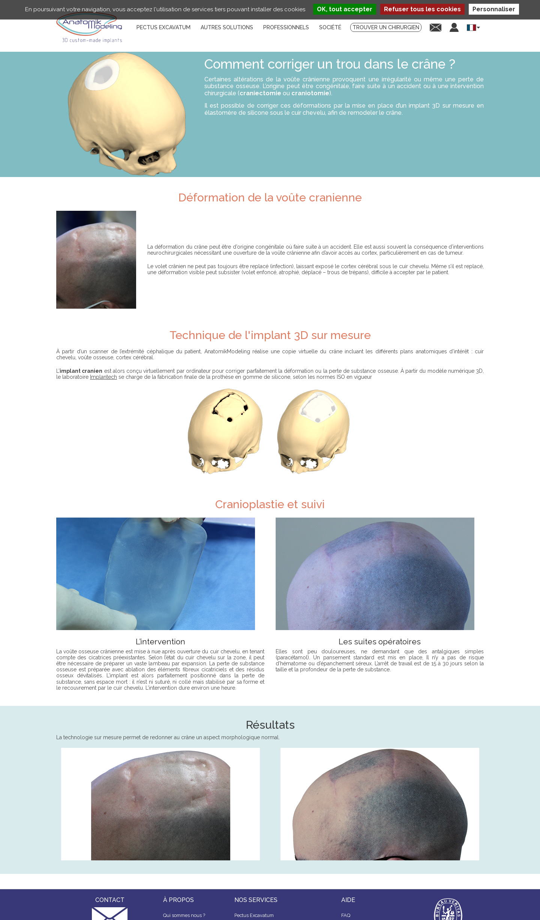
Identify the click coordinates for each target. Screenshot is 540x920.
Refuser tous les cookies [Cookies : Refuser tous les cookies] (422, 9)
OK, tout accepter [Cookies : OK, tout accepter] (344, 9)
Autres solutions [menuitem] (227, 27)
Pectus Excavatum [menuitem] (163, 27)
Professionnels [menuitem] (286, 27)
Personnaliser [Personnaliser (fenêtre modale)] (493, 9)
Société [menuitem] (330, 27)
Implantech (103, 377)
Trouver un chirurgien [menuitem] (385, 27)
